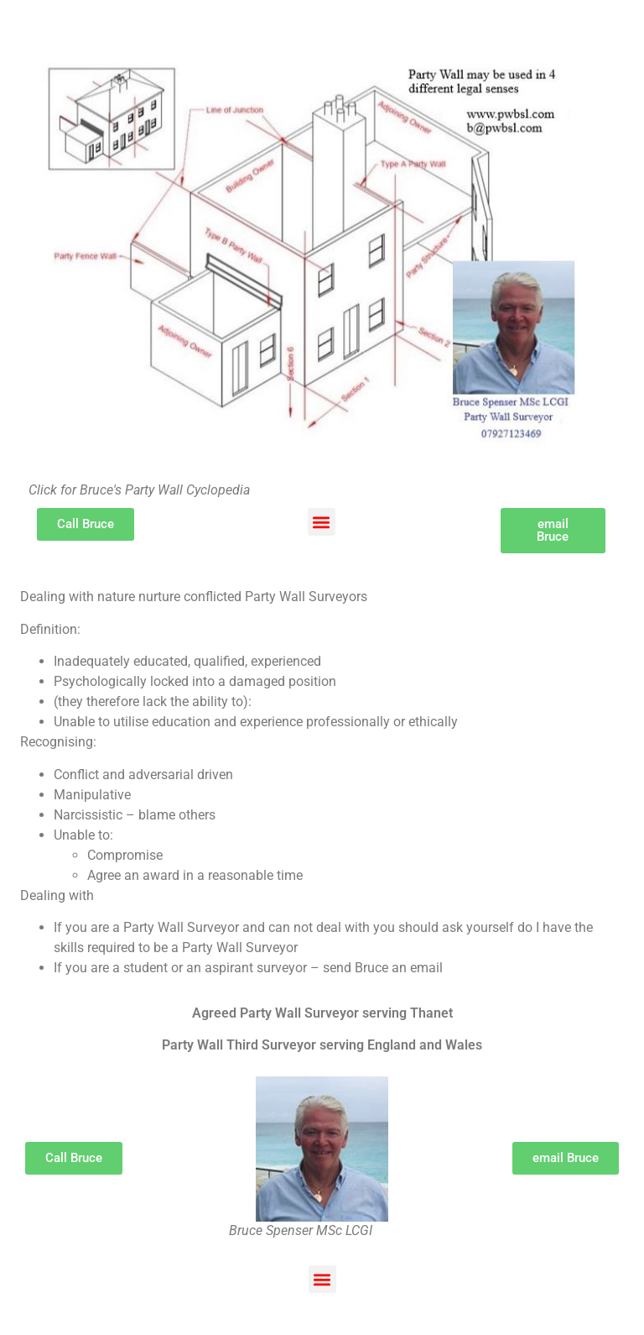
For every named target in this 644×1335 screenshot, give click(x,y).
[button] (321, 522)
